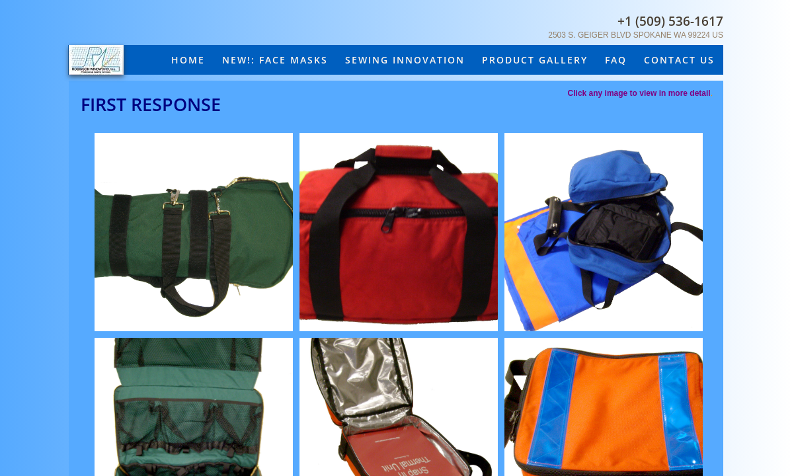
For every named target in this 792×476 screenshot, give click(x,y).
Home (188, 60)
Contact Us (679, 60)
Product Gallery (535, 60)
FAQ (616, 60)
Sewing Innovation (405, 60)
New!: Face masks (275, 60)
